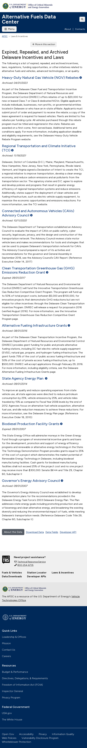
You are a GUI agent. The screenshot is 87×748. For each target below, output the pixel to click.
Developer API (68, 532)
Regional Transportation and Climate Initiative (39, 148)
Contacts (80, 29)
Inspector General (12, 691)
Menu (9, 28)
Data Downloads (12, 576)
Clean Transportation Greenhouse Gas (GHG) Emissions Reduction (38, 270)
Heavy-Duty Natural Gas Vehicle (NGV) (42, 77)
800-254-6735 (24, 565)
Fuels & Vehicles (12, 572)
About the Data (13, 531)
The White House (12, 719)
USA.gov (7, 713)
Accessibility (26, 734)
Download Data (35, 532)
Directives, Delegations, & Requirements (25, 678)
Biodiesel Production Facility (32, 424)
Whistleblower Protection (16, 741)
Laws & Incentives (63, 572)
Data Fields (51, 532)
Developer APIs (36, 576)
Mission (6, 643)
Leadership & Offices (14, 636)
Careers (6, 656)
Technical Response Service (30, 561)
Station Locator (37, 572)
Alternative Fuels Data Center (29, 19)
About (67, 29)
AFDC (5, 36)
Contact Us (8, 649)
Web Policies (9, 737)
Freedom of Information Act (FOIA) (22, 684)
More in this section (43, 44)
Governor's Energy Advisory (32, 480)
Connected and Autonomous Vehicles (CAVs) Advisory (38, 213)
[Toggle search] (82, 19)
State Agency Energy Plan (24, 378)
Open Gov (8, 734)
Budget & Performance (15, 671)
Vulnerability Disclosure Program (40, 737)
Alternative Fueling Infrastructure (36, 325)
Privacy (43, 734)
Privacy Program (11, 697)
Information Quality (63, 734)
